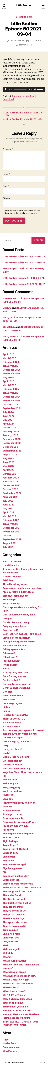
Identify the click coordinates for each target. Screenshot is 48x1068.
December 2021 (11, 527)
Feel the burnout (11, 661)
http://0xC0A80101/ (14, 718)
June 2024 (8, 416)
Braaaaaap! (9, 599)
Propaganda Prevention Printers (20, 822)
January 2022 (10, 524)
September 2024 (12, 408)
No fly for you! (10, 783)
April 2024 (8, 423)
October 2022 (10, 489)
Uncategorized (24, 17)
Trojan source (10, 930)
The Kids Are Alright (14, 899)
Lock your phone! (12, 749)
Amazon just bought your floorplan (22, 588)
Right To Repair (11, 841)
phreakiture (18, 40)
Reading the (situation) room (18, 833)
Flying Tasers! (10, 664)
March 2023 (9, 473)
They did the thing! (13, 906)
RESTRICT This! (11, 837)
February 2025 (11, 389)
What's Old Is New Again (16, 979)
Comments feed (11, 1047)
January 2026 (10, 366)
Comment (8, 149)
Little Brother (24, 5)
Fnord (6, 668)
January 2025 (10, 393)
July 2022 (8, 500)
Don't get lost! (10, 630)
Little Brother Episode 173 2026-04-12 (24, 256)
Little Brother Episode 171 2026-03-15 (24, 278)
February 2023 (11, 477)
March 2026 (9, 358)
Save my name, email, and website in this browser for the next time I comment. (22, 212)
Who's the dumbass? (14, 991)
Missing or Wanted (13, 764)
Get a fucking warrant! (15, 676)
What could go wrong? (15, 960)
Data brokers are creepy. (16, 622)
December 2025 (12, 369)
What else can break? (14, 972)
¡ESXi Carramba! (12, 561)
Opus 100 (8, 799)
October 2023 (10, 446)
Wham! (7, 957)
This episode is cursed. (15, 922)
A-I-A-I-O (8, 580)
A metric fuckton (12, 576)
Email (6, 186)
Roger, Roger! (10, 845)
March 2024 (9, 427)
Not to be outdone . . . (14, 791)
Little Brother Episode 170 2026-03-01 (24, 284)
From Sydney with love (15, 672)
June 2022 (8, 504)
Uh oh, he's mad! (11, 933)
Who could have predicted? (18, 983)
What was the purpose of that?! (20, 975)
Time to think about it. (14, 926)
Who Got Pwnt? (11, 987)
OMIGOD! (8, 795)
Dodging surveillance (14, 626)
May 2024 (8, 419)
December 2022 (11, 485)
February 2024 (11, 431)
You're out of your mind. (16, 1006)
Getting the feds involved (16, 684)
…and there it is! (11, 565)
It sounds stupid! (12, 722)
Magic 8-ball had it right (16, 757)
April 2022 (8, 512)
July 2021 (8, 547)
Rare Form (8, 829)
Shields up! (9, 856)
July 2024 (8, 412)
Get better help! (11, 680)
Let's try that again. (13, 737)
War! (5, 945)
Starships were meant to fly (18, 883)
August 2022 (10, 497)
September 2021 (12, 539)
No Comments (25, 45)
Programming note (13, 818)
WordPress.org (11, 1051)
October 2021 (10, 535)
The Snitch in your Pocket (17, 903)
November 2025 (12, 373)
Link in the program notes (17, 741)
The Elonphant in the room (17, 891)
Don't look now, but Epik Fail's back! (22, 634)
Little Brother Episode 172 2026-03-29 (24, 262)
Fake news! (9, 653)
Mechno (7, 308)
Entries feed (9, 1043)
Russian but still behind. (15, 849)
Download (8, 99)
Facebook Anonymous (15, 645)
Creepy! (7, 618)
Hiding (6, 711)
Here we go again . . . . (14, 703)
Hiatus (6, 707)
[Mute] (35, 89)
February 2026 (11, 362)
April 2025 (8, 381)
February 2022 (11, 520)
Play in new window (23, 96)
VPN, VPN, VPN (10, 941)
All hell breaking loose (15, 584)
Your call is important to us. (17, 1010)
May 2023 (8, 466)
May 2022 (8, 508)
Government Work (13, 695)
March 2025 (9, 385)
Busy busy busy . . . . (13, 603)
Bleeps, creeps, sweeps (16, 595)
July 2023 (8, 458)
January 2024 (10, 435)
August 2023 (10, 454)
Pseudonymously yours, (16, 826)
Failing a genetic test (14, 649)
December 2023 (12, 439)
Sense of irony (10, 852)
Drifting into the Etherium (16, 637)
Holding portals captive (16, 714)
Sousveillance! (11, 879)
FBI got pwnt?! (10, 657)
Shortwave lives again (15, 864)
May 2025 (8, 377)
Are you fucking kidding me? (18, 592)
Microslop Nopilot (12, 760)
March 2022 (9, 516)
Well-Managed (11, 949)
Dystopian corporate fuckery (19, 641)
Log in (6, 1039)
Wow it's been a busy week (17, 999)
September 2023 (12, 450)
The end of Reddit (12, 895)
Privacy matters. (12, 810)
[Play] (6, 89)
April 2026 (8, 354)
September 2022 (12, 493)
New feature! (10, 779)
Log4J (6, 753)
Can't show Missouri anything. (19, 614)
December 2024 (12, 396)
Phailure (7, 806)
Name (6, 174)
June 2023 (8, 462)
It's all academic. (12, 726)
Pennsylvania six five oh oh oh (19, 802)
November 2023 (12, 443)
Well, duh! (8, 953)
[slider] (20, 89)
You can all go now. (13, 1002)
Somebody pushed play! (16, 876)
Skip (5, 872)
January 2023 (10, 481)
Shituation (8, 860)
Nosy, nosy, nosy (12, 787)
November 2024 (12, 400)
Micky (6, 317)
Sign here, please (12, 868)
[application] (24, 89)
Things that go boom (14, 914)
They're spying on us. (14, 910)
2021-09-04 (35, 40)
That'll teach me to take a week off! (22, 887)
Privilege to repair (12, 814)
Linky (5, 745)
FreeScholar (9, 298)
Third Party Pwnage (13, 918)
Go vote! (7, 691)
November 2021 (11, 531)
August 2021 (10, 543)
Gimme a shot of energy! (16, 688)
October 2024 (10, 404)
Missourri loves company (16, 768)
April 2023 (8, 470)
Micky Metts (9, 336)
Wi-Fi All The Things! (14, 995)
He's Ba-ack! (9, 699)
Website (6, 198)
